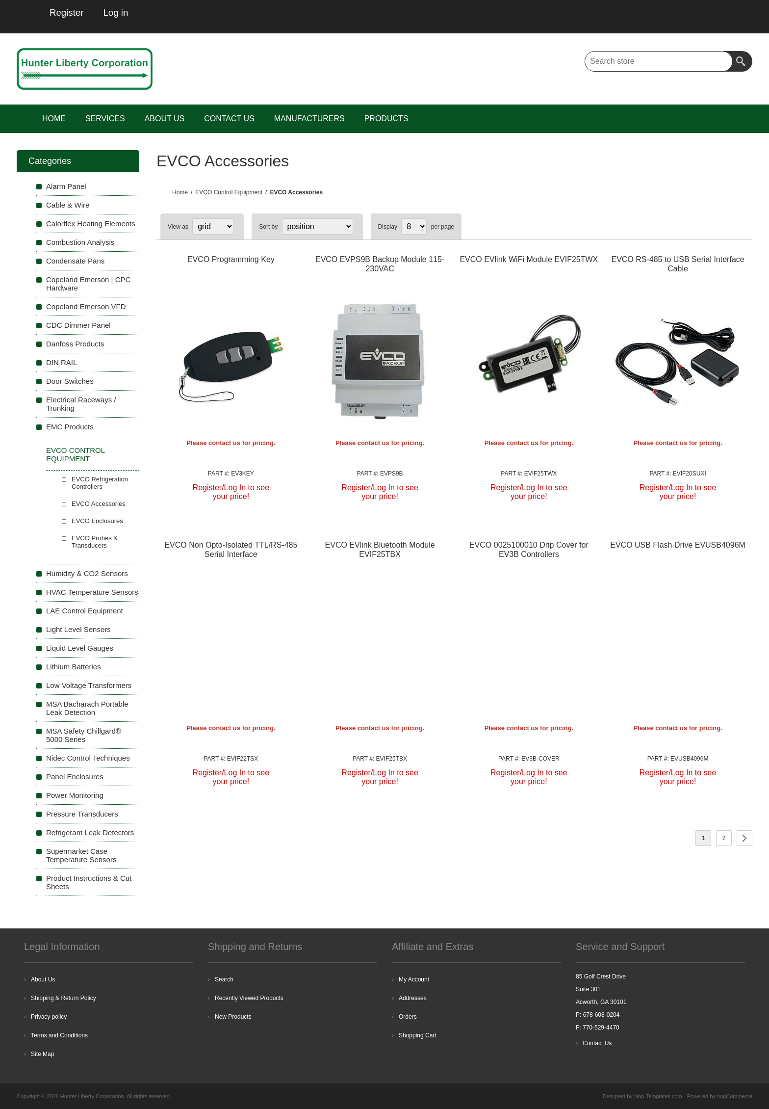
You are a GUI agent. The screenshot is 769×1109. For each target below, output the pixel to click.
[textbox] (658, 61)
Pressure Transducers (82, 814)
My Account (414, 979)
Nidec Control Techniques (88, 758)
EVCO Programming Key (231, 259)
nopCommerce (734, 1096)
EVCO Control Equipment (75, 454)
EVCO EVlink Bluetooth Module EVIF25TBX (380, 549)
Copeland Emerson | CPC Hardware (88, 283)
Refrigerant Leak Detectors (90, 832)
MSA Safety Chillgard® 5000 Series (83, 735)
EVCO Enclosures (97, 521)
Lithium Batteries (73, 666)
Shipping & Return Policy (63, 998)
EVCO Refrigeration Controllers (100, 482)
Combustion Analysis (80, 242)
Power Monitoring (74, 795)
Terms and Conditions (59, 1035)
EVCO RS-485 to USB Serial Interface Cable (677, 264)
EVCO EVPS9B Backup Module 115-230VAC (379, 264)
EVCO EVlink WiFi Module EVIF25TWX (529, 259)
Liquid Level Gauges (79, 648)
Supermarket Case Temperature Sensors (81, 855)
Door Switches (70, 381)
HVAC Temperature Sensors (92, 592)
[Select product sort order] (317, 226)
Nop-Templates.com (658, 1096)
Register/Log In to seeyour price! (231, 492)
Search (742, 61)
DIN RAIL (61, 362)
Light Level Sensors (78, 629)
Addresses (413, 998)
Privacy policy (49, 1016)
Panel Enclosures (74, 776)
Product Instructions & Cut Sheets (88, 882)
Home (180, 192)
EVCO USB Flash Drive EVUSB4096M (677, 545)
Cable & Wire (67, 205)
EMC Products (70, 426)
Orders (408, 1016)
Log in (115, 12)
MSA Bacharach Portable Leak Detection (87, 708)
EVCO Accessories (99, 503)
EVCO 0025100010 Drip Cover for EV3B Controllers (529, 549)
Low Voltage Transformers (88, 685)
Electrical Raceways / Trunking (81, 404)
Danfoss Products (75, 344)
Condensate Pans (75, 261)
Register (66, 12)
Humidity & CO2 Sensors (87, 573)
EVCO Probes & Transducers (95, 541)
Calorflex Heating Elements (90, 223)
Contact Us (597, 1043)
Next (744, 838)
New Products (233, 1016)
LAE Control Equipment (84, 611)
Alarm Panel (66, 186)
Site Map (42, 1054)
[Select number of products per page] (414, 226)
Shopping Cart (417, 1035)
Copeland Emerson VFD (86, 306)
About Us (43, 979)
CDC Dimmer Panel (78, 325)
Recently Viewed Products (249, 998)
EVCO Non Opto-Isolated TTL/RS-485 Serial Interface (230, 549)
